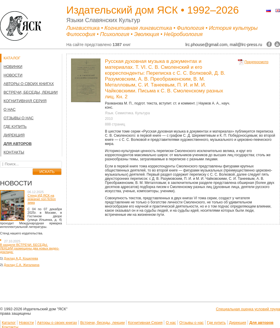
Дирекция (14, 135)
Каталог (9, 322)
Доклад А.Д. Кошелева (21, 258)
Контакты (14, 152)
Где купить (15, 126)
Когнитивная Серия (25, 101)
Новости (13, 75)
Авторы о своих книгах (29, 83)
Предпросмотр (256, 62)
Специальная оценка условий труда (248, 309)
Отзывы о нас (19, 118)
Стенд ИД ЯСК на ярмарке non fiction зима (41, 199)
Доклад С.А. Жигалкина (21, 265)
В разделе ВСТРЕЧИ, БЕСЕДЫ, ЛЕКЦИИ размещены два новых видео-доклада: (29, 248)
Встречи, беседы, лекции (31, 92)
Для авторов (18, 143)
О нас (10, 109)
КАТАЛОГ (12, 58)
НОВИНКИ (13, 66)
